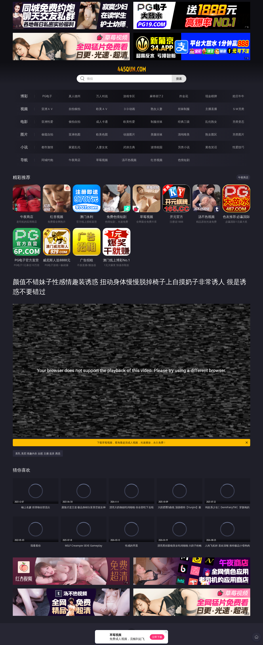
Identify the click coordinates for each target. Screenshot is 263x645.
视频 (24, 108)
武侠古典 (129, 147)
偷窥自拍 (47, 134)
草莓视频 (102, 160)
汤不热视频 (129, 160)
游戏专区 (129, 96)
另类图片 (238, 134)
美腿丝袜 (156, 134)
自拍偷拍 (74, 109)
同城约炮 (47, 160)
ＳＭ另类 (238, 109)
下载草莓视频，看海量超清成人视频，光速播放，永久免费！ (172, 442)
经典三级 (184, 122)
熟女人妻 (156, 109)
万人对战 (102, 96)
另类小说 (184, 147)
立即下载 (157, 637)
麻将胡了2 (156, 96)
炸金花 (183, 96)
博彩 (24, 96)
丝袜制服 (184, 109)
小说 (24, 147)
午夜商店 (74, 160)
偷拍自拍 (74, 122)
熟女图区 (211, 134)
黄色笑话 (211, 147)
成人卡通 (102, 122)
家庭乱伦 (74, 147)
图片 (24, 134)
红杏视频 (156, 160)
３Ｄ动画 (129, 109)
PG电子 (47, 96)
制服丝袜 (156, 122)
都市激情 (47, 147)
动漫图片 (129, 134)
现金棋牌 (211, 96)
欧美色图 (102, 134)
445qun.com (131, 69)
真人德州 (74, 96)
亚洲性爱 (47, 122)
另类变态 (238, 122)
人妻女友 (102, 147)
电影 (24, 121)
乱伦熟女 (211, 122)
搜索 (179, 79)
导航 (24, 159)
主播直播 (211, 109)
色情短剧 (184, 160)
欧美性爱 (129, 122)
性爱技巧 (238, 147)
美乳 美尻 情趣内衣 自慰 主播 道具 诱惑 (37, 453)
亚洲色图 (74, 134)
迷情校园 (156, 147)
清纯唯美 (184, 134)
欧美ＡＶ (102, 109)
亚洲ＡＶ (47, 109)
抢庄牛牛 (238, 96)
